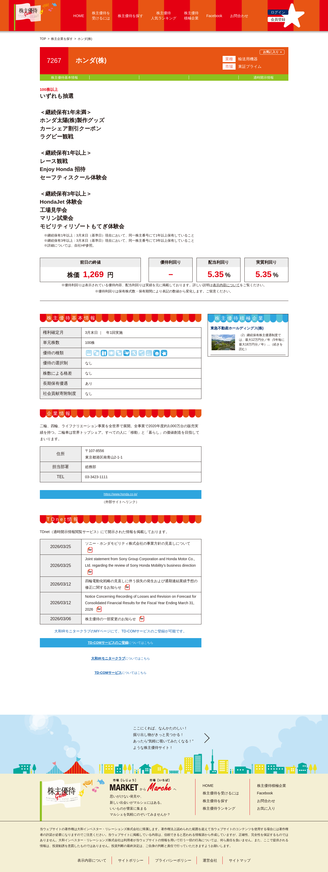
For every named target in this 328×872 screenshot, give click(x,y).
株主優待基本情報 (64, 77)
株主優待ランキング (219, 795)
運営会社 (210, 847)
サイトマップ (240, 847)
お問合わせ (239, 16)
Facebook (214, 16)
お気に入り (266, 795)
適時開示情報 (263, 77)
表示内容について (226, 285)
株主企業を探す (62, 39)
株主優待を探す (130, 16)
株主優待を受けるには (221, 780)
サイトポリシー (130, 847)
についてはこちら (121, 645)
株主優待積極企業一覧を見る (248, 447)
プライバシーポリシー (173, 847)
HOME (78, 16)
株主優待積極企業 (271, 772)
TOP (43, 39)
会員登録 (278, 19)
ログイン (278, 12)
